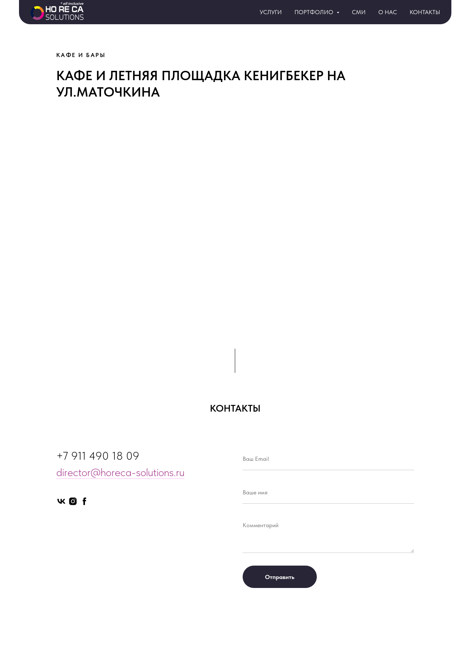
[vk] (61, 501)
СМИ (359, 12)
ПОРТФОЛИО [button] (314, 12)
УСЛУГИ (271, 12)
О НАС (387, 12)
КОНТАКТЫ (425, 12)
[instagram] (73, 501)
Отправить (279, 577)
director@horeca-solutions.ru (120, 472)
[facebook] (84, 501)
